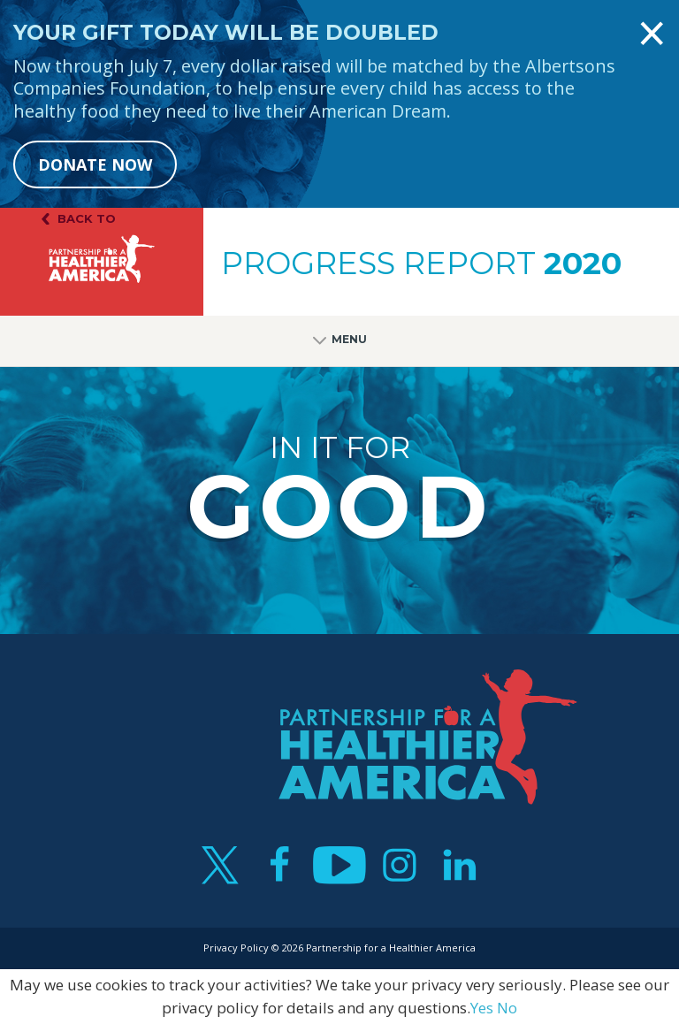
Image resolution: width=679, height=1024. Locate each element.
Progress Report (421, 263)
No (507, 1007)
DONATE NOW (95, 164)
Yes (481, 1007)
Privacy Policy (236, 947)
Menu (340, 340)
